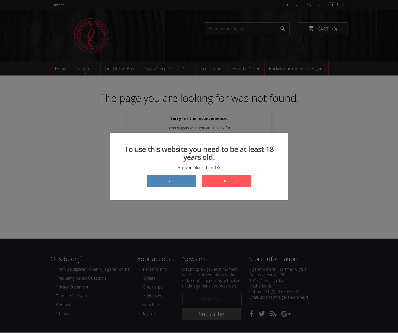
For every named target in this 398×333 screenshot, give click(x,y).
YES (170, 180)
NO (228, 180)
